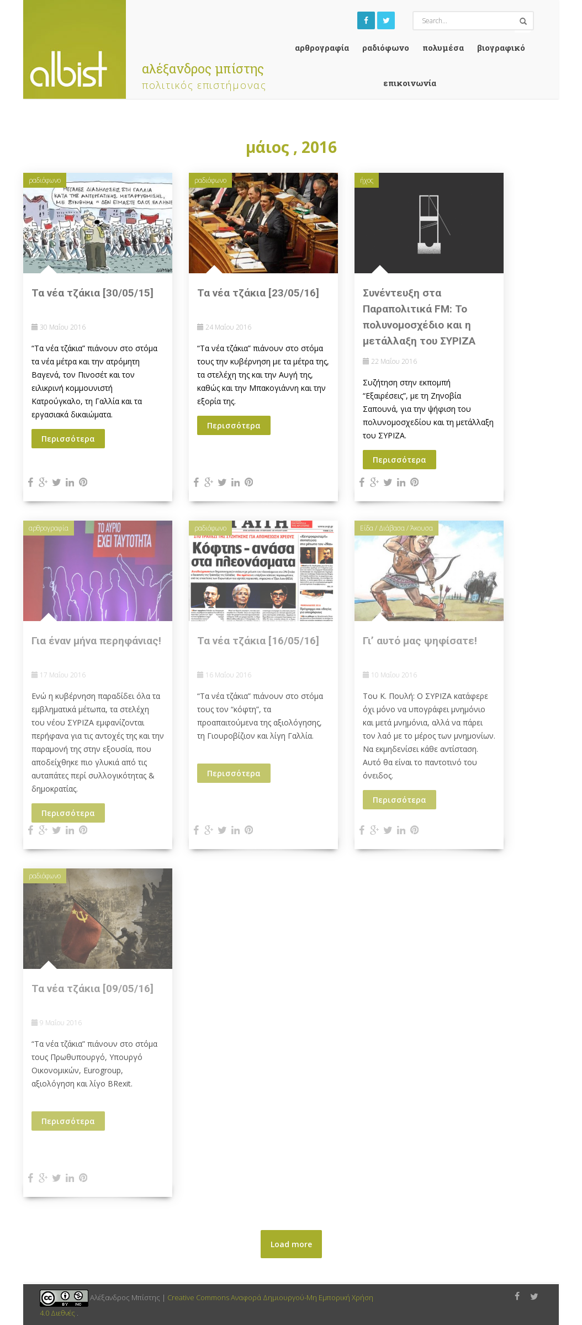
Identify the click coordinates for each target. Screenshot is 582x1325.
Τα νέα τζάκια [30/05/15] (92, 293)
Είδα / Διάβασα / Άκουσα (396, 528)
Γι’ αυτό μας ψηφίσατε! (420, 640)
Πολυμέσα (443, 47)
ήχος (366, 180)
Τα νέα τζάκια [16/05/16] (258, 640)
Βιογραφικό (501, 47)
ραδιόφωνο (385, 47)
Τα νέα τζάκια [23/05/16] (258, 293)
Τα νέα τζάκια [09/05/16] (92, 988)
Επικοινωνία (409, 82)
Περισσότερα (68, 438)
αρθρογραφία (322, 47)
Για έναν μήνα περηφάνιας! (96, 640)
